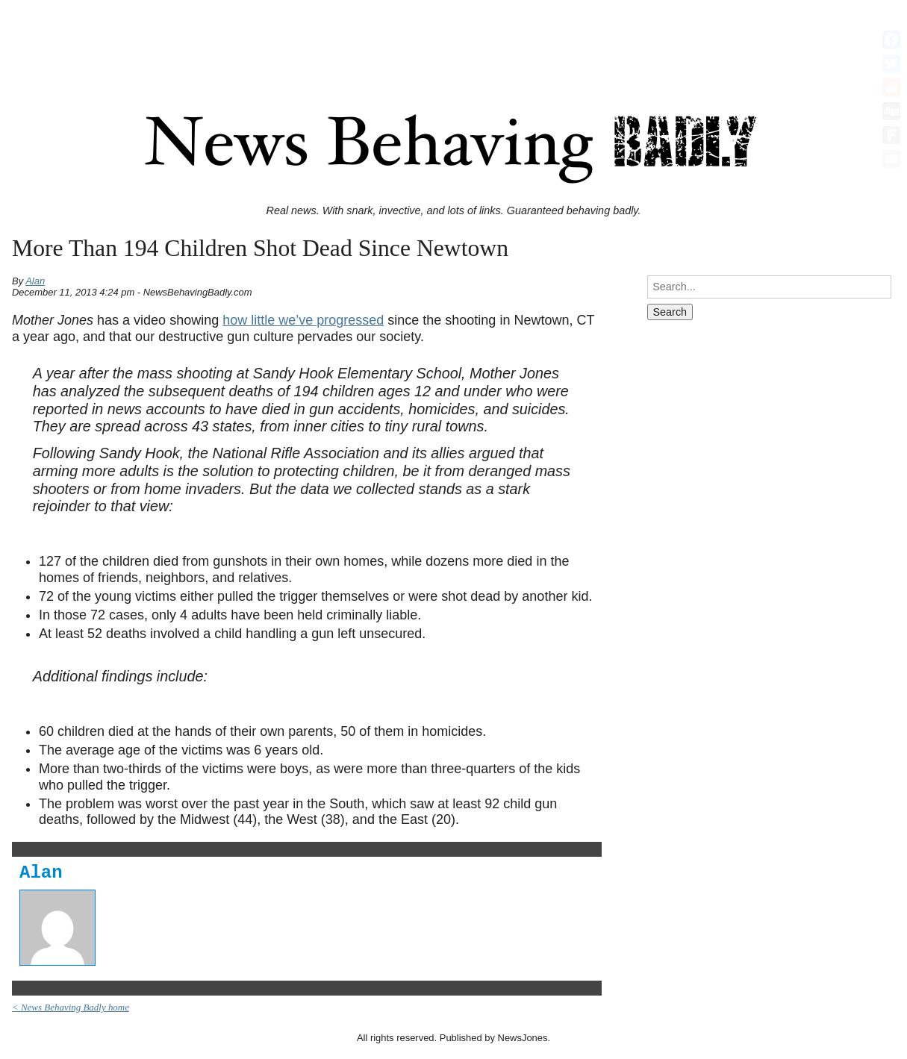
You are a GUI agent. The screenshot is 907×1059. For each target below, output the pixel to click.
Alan (35, 281)
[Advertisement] (454, 39)
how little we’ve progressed (303, 320)
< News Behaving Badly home (70, 1007)
